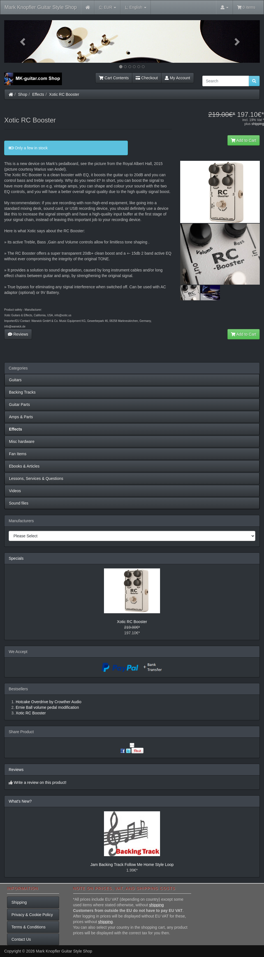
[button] (23, 41)
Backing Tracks (22, 392)
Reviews (18, 334)
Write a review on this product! (40, 782)
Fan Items (17, 454)
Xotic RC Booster (64, 94)
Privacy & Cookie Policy (32, 914)
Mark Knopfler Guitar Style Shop (40, 7)
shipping (257, 124)
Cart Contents (114, 78)
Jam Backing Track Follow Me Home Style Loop (131, 864)
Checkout (147, 78)
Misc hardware (21, 441)
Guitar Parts (19, 404)
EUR (107, 7)
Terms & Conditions (28, 927)
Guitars (15, 380)
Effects (38, 94)
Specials (16, 558)
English (135, 7)
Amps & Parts (21, 417)
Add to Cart (243, 140)
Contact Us (21, 939)
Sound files (18, 503)
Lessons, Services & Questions (36, 478)
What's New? (20, 801)
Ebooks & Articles (24, 466)
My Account (177, 78)
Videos (15, 491)
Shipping (19, 902)
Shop (22, 94)
